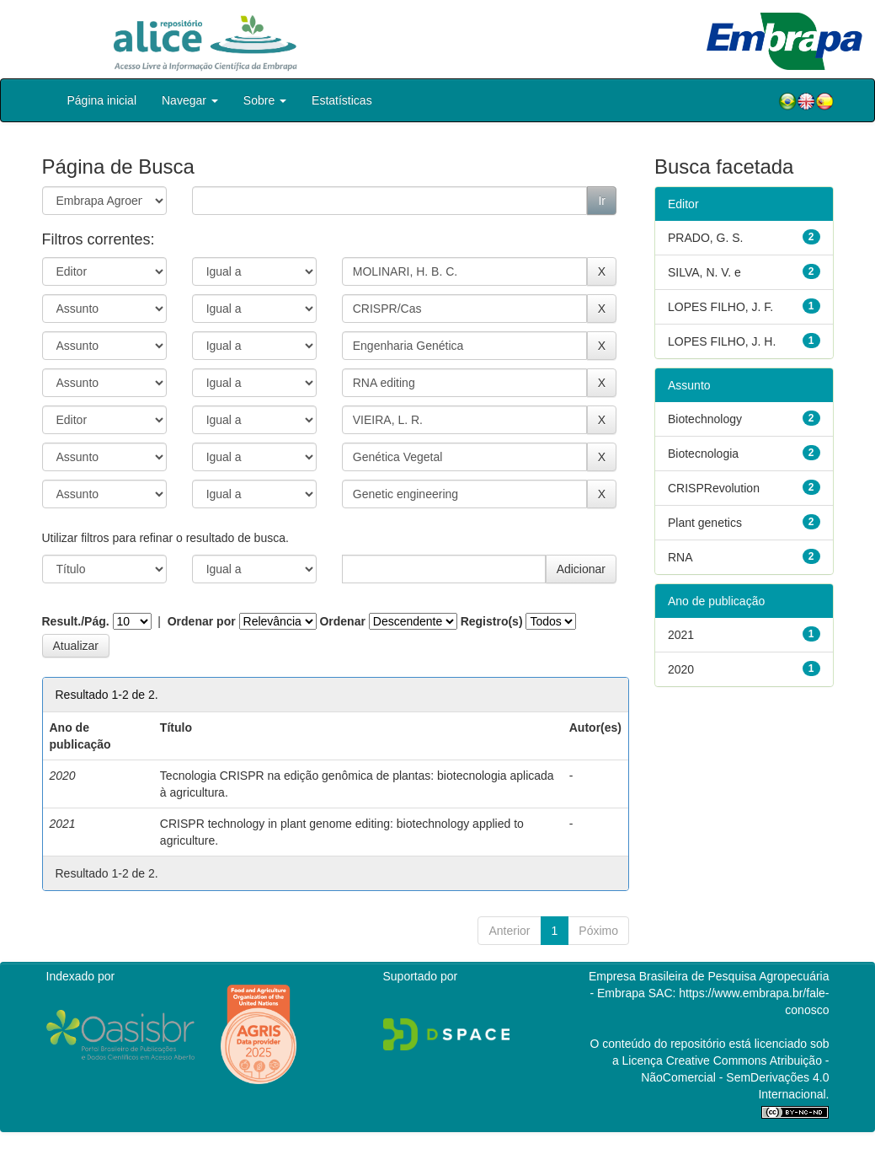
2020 (681, 669)
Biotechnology (705, 419)
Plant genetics (705, 522)
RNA (680, 557)
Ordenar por (202, 621)
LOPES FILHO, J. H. (722, 341)
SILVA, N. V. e (704, 272)
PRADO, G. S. (705, 237)
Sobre (264, 100)
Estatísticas (342, 100)
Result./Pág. (75, 621)
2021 (681, 635)
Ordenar (342, 621)
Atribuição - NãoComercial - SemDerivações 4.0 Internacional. (735, 1077)
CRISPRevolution (714, 488)
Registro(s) (492, 621)
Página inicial (102, 100)
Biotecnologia (703, 453)
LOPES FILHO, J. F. (720, 307)
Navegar (190, 100)
